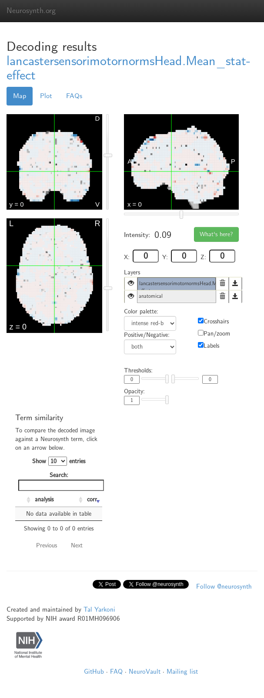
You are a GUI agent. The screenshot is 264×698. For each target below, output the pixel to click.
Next (77, 545)
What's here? (216, 234)
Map (19, 96)
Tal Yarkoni (99, 609)
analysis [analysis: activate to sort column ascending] (44, 499)
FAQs (74, 96)
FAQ (116, 671)
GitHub (94, 671)
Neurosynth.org (31, 10)
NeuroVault (144, 671)
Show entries (58, 461)
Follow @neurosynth (224, 586)
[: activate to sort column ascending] (24, 500)
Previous (46, 545)
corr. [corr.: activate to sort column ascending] (93, 499)
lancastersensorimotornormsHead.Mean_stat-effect (129, 68)
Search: (60, 481)
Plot (46, 96)
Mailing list (182, 671)
